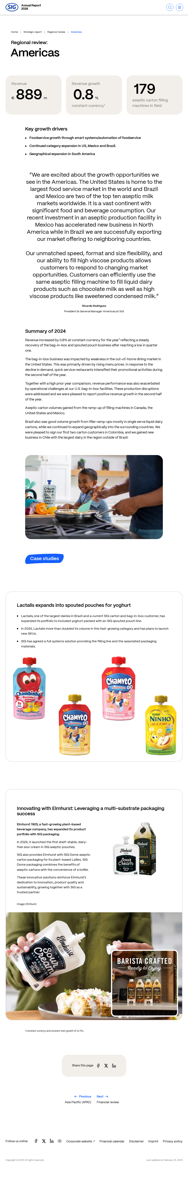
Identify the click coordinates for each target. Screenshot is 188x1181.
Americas (76, 32)
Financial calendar (112, 1141)
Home (14, 32)
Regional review (56, 32)
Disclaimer (136, 1141)
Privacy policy (172, 1141)
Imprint (153, 1141)
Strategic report (33, 32)
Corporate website (79, 1141)
